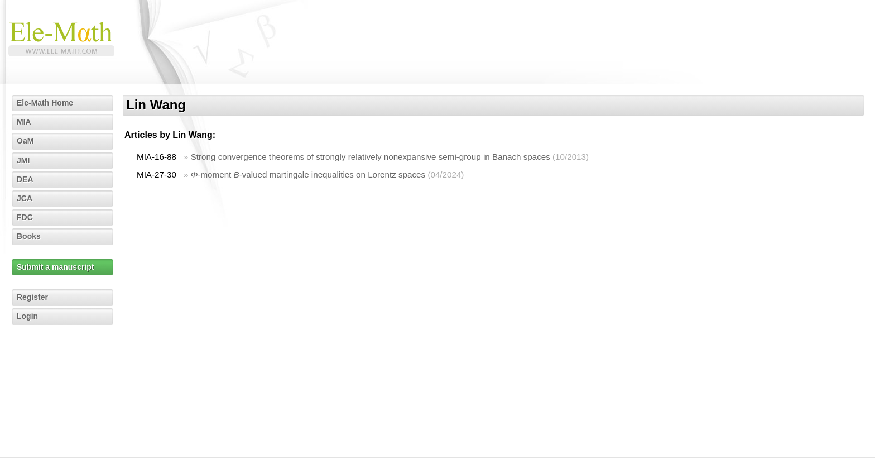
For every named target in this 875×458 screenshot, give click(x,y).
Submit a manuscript (55, 267)
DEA (25, 179)
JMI (23, 160)
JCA (24, 198)
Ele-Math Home (45, 102)
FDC (25, 217)
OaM (25, 140)
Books (29, 236)
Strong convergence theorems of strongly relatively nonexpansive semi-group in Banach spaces (370, 156)
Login (27, 316)
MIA (24, 121)
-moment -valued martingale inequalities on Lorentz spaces (308, 174)
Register (32, 297)
